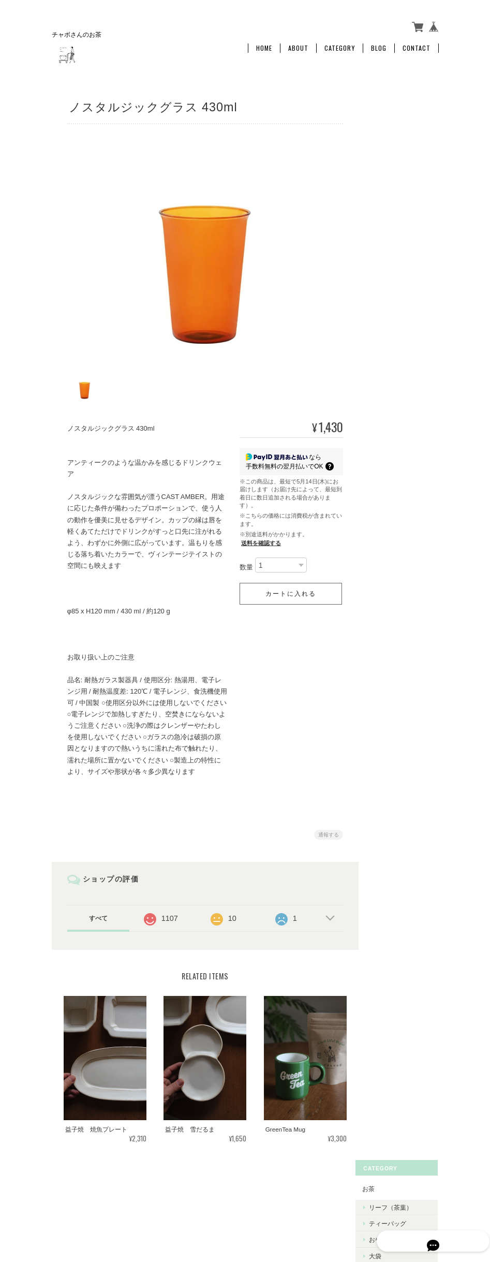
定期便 (389, 192)
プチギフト (395, 232)
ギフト (382, 213)
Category (339, 45)
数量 (243, 562)
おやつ (389, 160)
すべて (97, 913)
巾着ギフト (395, 264)
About (298, 45)
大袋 (386, 176)
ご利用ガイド (391, 347)
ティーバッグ (398, 144)
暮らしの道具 (391, 285)
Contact (416, 45)
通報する (326, 829)
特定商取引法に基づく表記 (401, 376)
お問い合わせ (391, 404)
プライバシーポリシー (324, 1188)
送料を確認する (258, 538)
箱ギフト (392, 248)
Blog (379, 45)
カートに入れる (288, 589)
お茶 (379, 109)
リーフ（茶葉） (401, 128)
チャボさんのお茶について (244, 1188)
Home (264, 45)
